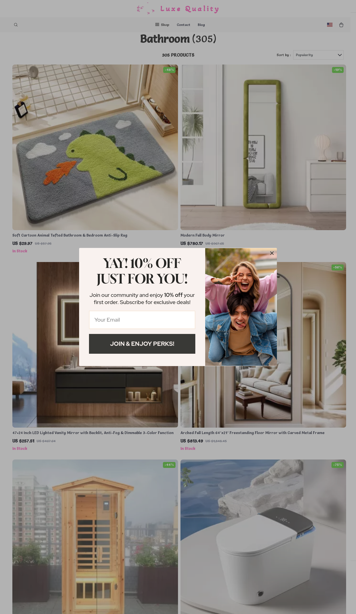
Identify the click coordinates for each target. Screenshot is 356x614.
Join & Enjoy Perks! (142, 344)
